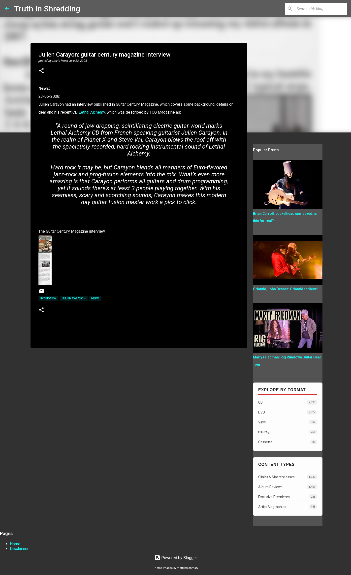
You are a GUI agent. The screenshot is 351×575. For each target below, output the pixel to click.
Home (15, 544)
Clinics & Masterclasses (287, 477)
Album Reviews (287, 486)
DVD (287, 412)
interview (48, 298)
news (95, 298)
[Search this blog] (321, 9)
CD (287, 402)
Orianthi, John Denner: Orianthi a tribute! (285, 289)
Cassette (287, 442)
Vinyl (287, 422)
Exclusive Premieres (287, 496)
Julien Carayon (74, 298)
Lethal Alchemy (92, 112)
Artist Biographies (287, 506)
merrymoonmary (187, 568)
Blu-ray (287, 432)
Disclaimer (19, 548)
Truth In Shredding (47, 8)
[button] (41, 71)
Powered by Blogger (175, 557)
